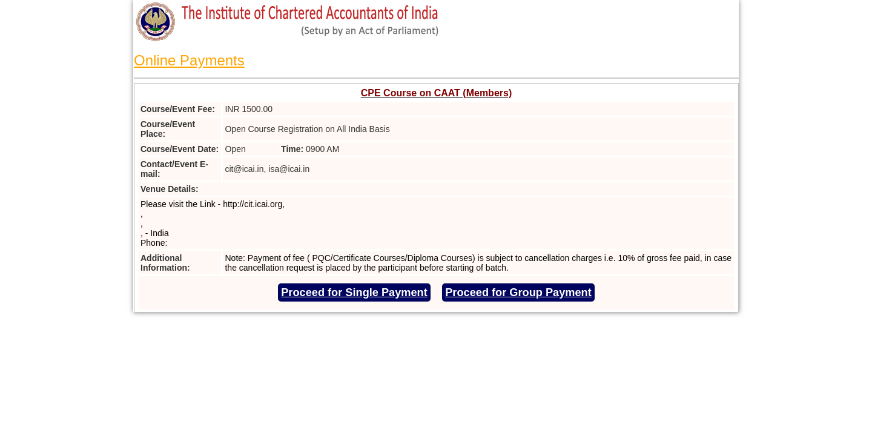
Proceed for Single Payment (354, 292)
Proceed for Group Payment (518, 292)
